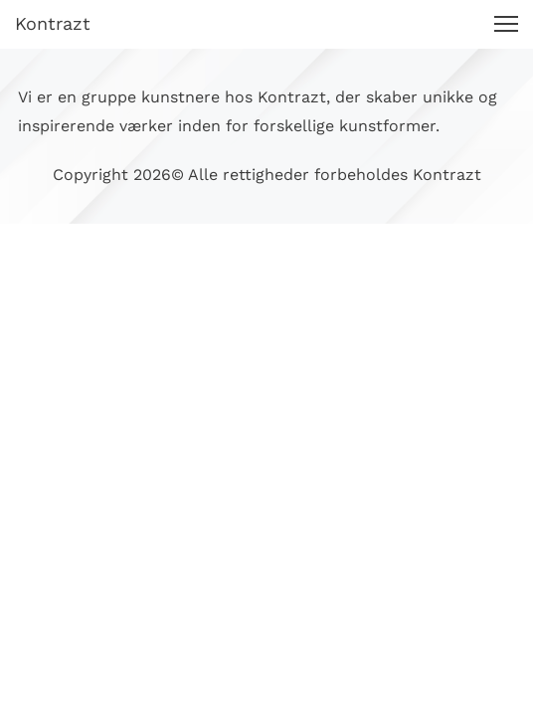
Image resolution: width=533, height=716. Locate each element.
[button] (506, 24)
